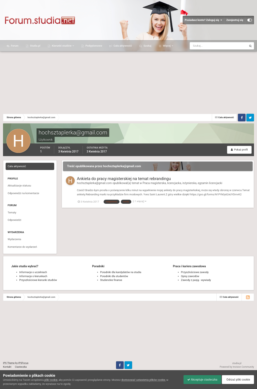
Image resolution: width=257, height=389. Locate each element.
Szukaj (147, 45)
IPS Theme (9, 363)
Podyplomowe (93, 45)
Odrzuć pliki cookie (237, 379)
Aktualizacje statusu (19, 185)
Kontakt (7, 366)
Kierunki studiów (61, 45)
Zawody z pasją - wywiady (196, 280)
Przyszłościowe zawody (194, 272)
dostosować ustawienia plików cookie (143, 379)
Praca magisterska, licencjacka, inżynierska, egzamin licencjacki (182, 183)
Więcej (166, 45)
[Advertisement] (128, 81)
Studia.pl (34, 45)
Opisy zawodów (190, 276)
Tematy (12, 212)
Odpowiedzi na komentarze (23, 193)
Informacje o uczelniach (33, 272)
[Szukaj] (203, 45)
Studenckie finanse (111, 280)
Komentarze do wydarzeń (22, 246)
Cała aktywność (122, 45)
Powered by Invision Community (237, 366)
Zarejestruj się (234, 19)
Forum (14, 45)
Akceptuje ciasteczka (201, 379)
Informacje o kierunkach (33, 276)
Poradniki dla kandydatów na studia (120, 272)
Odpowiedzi (14, 219)
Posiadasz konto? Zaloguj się (203, 20)
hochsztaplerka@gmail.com (94, 183)
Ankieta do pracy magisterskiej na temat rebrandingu (124, 178)
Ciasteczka (21, 366)
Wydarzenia (14, 239)
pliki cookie (50, 379)
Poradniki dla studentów (114, 276)
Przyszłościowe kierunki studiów (38, 280)
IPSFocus (23, 363)
